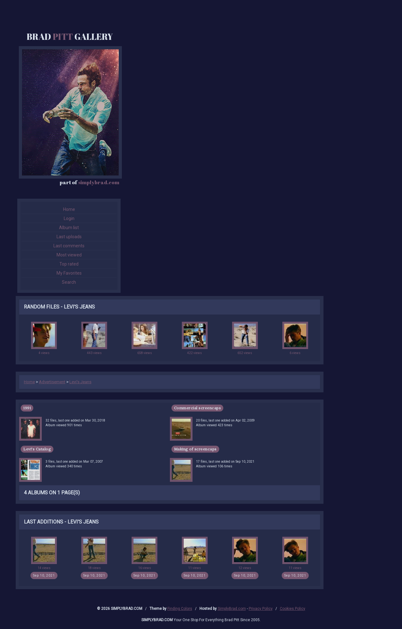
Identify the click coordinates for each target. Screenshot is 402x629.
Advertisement (52, 381)
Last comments (68, 245)
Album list (69, 227)
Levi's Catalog (37, 449)
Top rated (69, 263)
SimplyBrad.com (232, 608)
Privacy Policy (261, 608)
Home (69, 209)
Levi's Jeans (80, 381)
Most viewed (69, 254)
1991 (27, 408)
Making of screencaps (195, 449)
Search (69, 282)
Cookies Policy (292, 608)
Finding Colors (179, 608)
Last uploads (69, 236)
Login (69, 218)
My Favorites (69, 273)
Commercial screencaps (197, 408)
